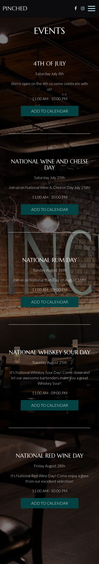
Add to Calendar (49, 111)
